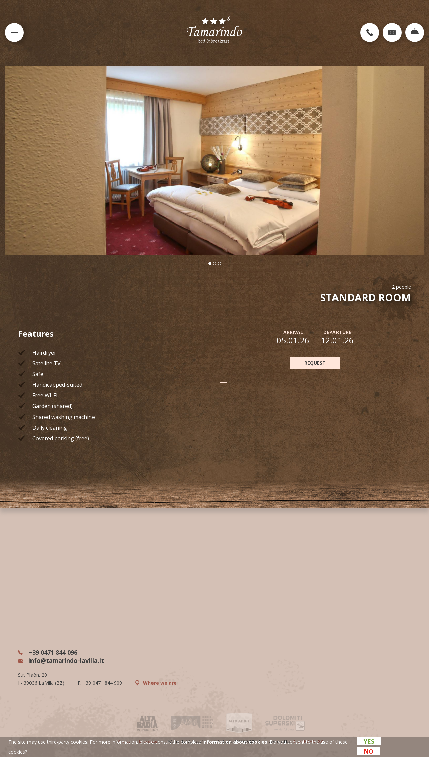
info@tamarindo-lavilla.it (61, 660)
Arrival (293, 332)
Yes (369, 741)
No (368, 751)
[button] (209, 263)
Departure (337, 332)
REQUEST (315, 363)
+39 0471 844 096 (47, 652)
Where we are (156, 683)
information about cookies (234, 742)
